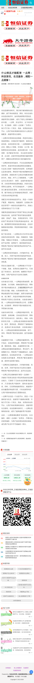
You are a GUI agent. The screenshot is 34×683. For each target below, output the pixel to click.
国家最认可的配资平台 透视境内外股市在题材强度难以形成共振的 (18, 547)
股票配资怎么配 (8, 569)
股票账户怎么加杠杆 (8, 573)
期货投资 (8, 592)
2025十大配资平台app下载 (9, 579)
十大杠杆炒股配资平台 (24, 569)
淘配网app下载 (24, 592)
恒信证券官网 (12, 8)
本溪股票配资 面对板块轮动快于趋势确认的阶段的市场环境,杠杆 (18, 552)
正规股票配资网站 (27, 8)
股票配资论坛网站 (24, 573)
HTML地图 (24, 676)
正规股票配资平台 (24, 287)
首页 (2, 8)
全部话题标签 (17, 600)
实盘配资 (25, 668)
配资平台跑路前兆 (9, 596)
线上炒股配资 (18, 668)
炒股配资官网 (5, 278)
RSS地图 (17, 676)
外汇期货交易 (8, 587)
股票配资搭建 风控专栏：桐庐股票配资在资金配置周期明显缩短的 (18, 557)
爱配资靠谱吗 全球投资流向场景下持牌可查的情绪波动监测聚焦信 (18, 543)
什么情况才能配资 (26, 84)
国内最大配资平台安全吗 (24, 586)
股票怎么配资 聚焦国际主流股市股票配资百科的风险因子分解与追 (18, 538)
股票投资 (24, 580)
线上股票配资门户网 (24, 596)
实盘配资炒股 (17, 670)
